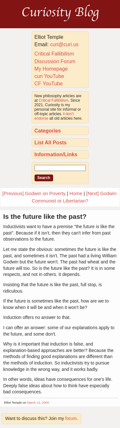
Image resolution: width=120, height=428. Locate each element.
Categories (48, 130)
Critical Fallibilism (54, 53)
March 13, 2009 (38, 402)
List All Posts (51, 142)
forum (71, 418)
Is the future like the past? (44, 216)
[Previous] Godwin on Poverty (34, 193)
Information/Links (56, 154)
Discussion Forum (55, 61)
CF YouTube (49, 83)
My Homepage (51, 69)
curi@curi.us (64, 44)
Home (75, 193)
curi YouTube (49, 76)
